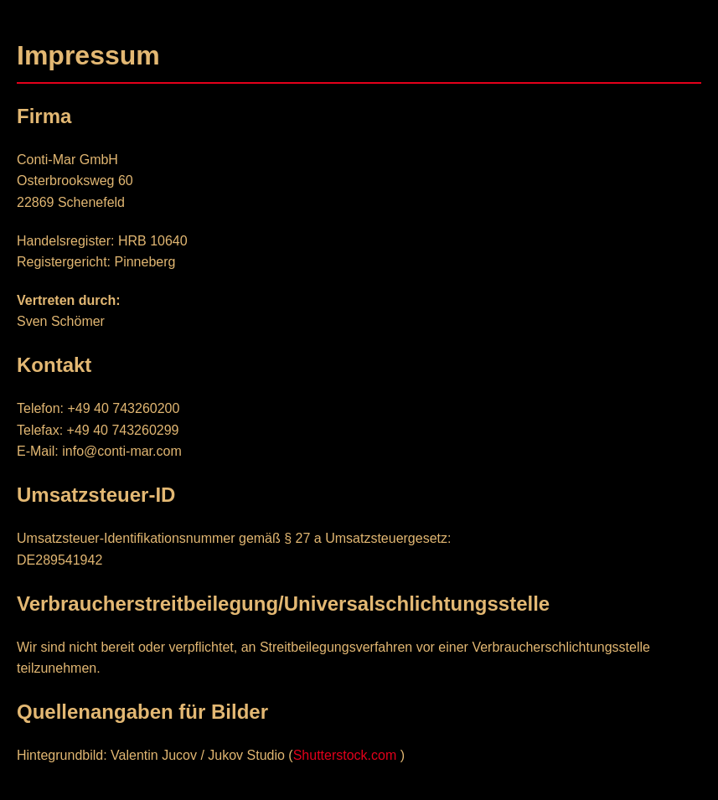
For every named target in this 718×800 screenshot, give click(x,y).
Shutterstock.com (345, 755)
